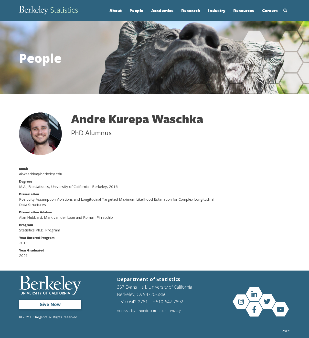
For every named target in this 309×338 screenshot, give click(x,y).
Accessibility (126, 311)
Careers (270, 10)
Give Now (50, 304)
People (136, 10)
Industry (216, 10)
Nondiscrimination (152, 311)
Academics (162, 10)
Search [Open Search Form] (285, 10)
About (115, 10)
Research (190, 10)
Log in (286, 330)
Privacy (175, 311)
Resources (243, 10)
